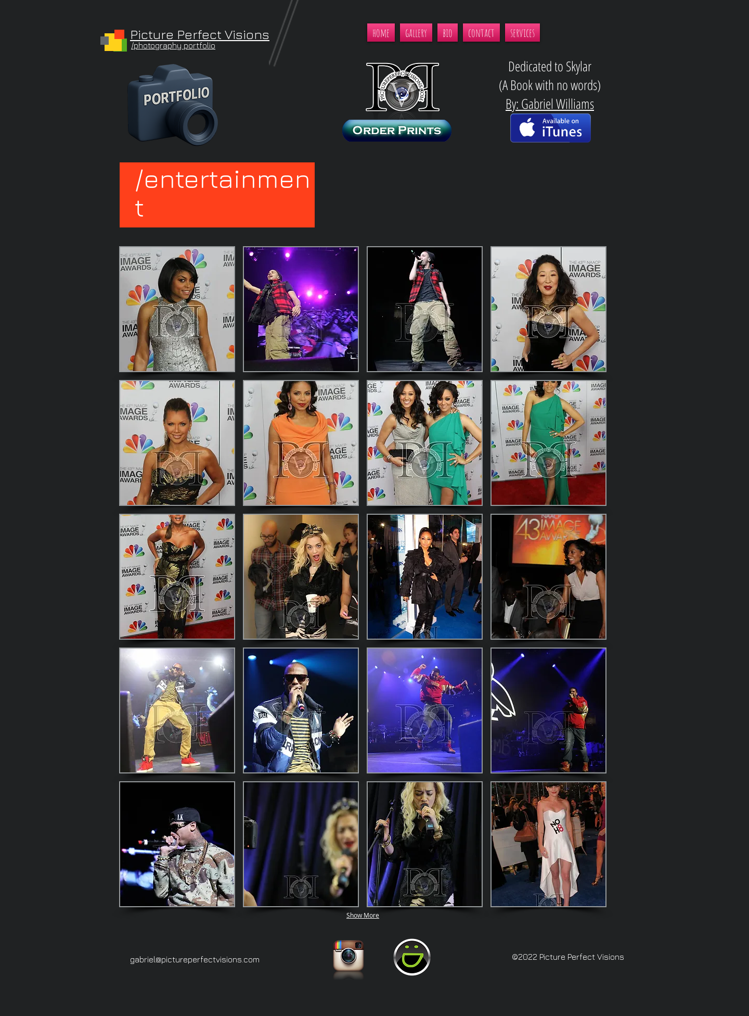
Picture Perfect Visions (199, 34)
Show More (362, 915)
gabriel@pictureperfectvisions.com (195, 959)
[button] (177, 309)
